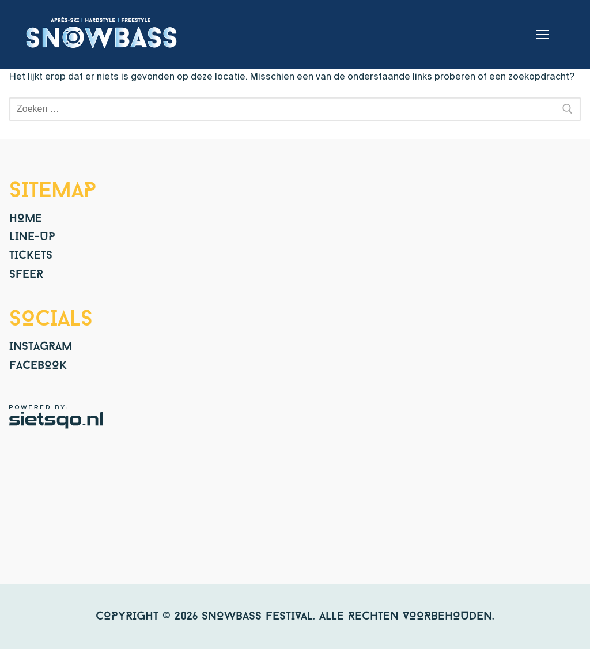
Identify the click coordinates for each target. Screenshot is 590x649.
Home (25, 219)
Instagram (40, 347)
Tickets (30, 256)
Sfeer (26, 275)
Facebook (38, 366)
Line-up (32, 237)
